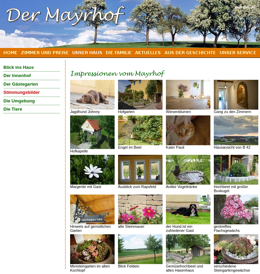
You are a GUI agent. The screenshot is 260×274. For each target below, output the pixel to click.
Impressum (245, 7)
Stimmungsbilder (21, 92)
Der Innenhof (17, 75)
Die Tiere (12, 109)
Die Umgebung (19, 100)
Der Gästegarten (20, 84)
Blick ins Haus (18, 67)
